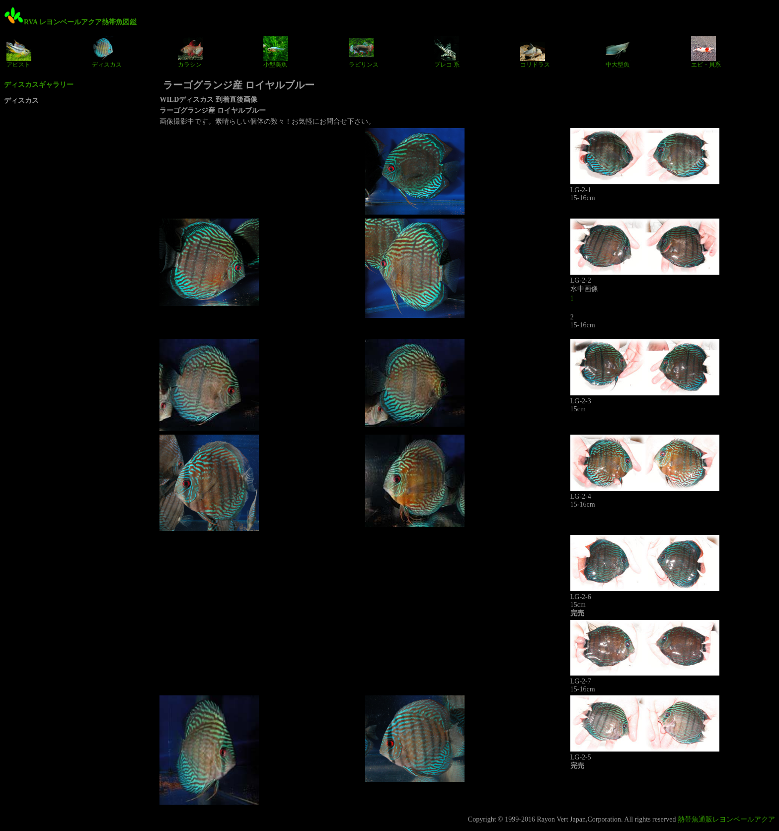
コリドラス (535, 52)
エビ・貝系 (706, 52)
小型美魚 (275, 52)
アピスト (18, 52)
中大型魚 (618, 52)
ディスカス (107, 52)
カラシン (190, 52)
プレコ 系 (447, 52)
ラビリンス (364, 52)
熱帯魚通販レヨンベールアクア (726, 819)
